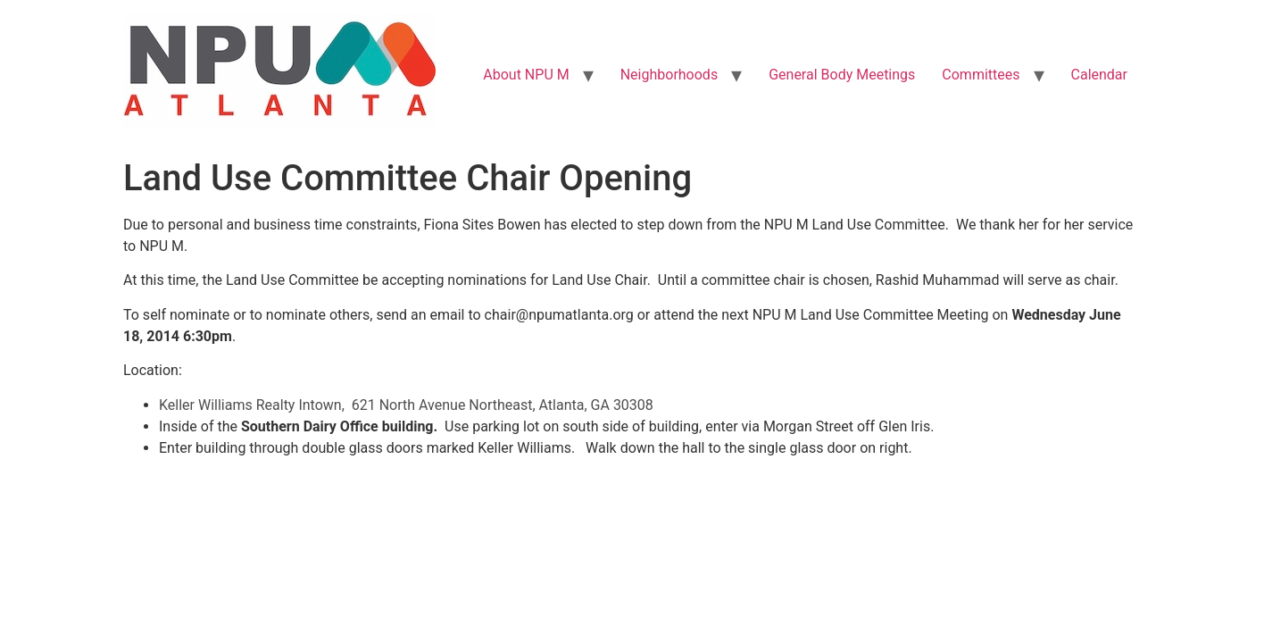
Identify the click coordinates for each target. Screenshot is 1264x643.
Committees (980, 74)
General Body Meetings (842, 74)
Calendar (1099, 74)
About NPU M (526, 74)
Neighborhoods (669, 74)
